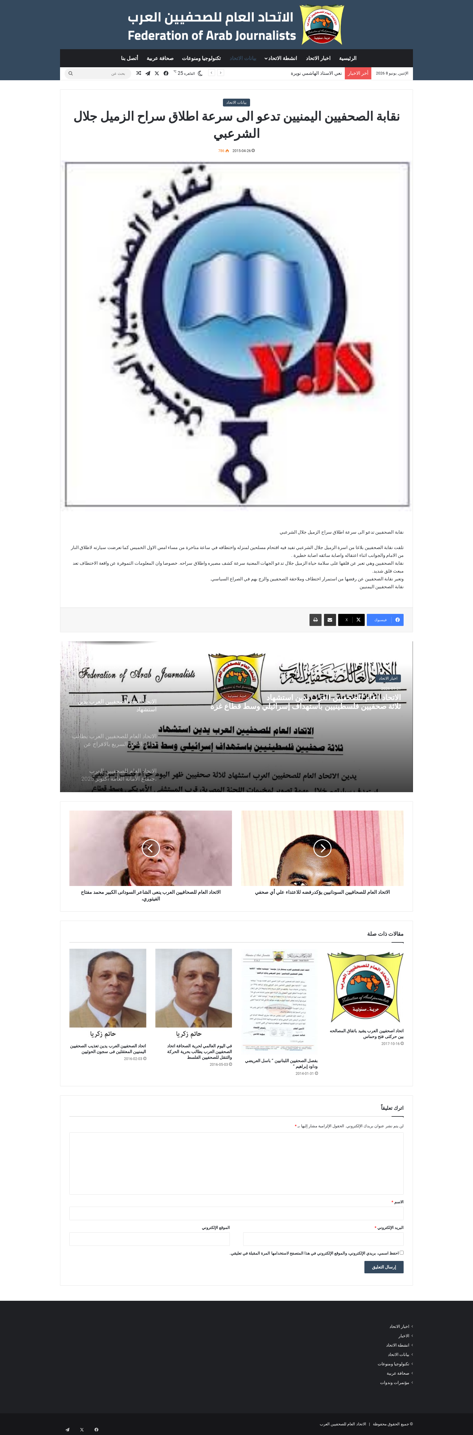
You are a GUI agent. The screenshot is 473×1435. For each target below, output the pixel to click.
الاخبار (403, 1335)
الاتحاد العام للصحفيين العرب (343, 1424)
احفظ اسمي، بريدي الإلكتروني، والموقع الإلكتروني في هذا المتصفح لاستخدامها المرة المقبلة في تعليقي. (314, 1253)
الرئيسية (348, 58)
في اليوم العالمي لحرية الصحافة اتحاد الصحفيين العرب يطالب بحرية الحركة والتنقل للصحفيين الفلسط (199, 1051)
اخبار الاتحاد (318, 58)
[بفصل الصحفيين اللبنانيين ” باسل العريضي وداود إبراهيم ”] (279, 1002)
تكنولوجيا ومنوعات (201, 58)
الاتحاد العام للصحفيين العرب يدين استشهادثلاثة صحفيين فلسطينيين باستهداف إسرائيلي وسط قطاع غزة (315, 715)
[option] (236, 716)
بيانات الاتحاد (243, 58)
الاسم (398, 1202)
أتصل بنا (129, 58)
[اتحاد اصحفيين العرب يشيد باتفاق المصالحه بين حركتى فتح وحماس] (365, 987)
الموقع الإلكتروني (216, 1227)
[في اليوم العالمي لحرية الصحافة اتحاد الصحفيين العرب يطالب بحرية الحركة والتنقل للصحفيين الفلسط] (193, 994)
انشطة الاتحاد (282, 58)
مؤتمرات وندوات (394, 1382)
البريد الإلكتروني (389, 1227)
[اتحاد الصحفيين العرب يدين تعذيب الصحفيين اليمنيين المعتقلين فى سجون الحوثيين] (107, 994)
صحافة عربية (160, 58)
